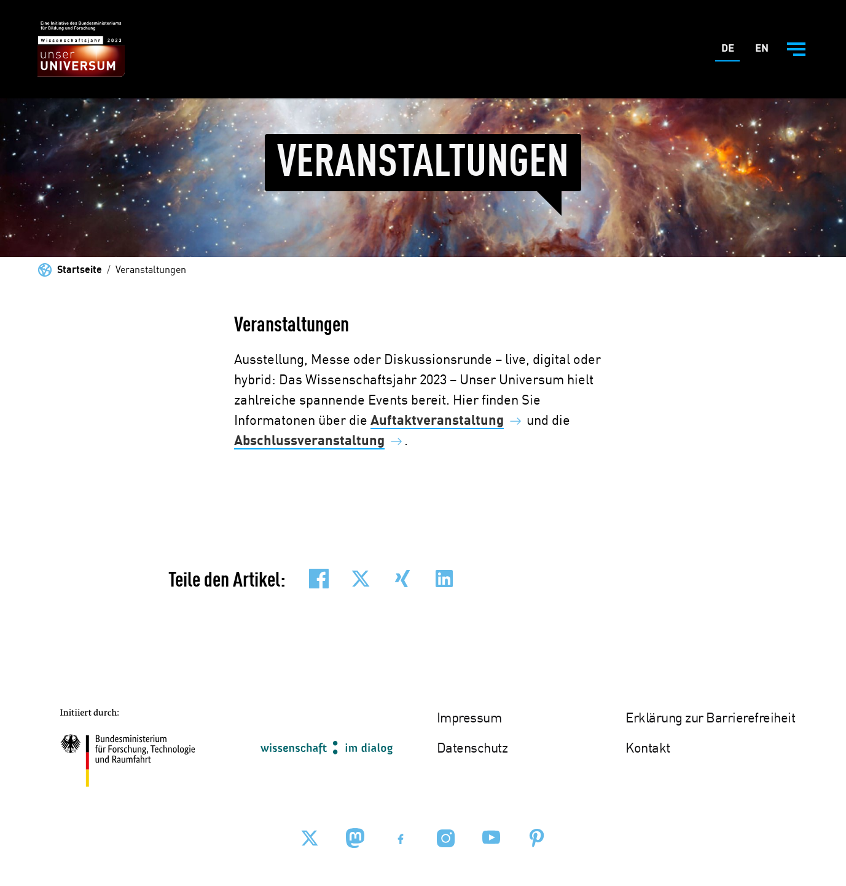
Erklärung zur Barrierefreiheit (710, 719)
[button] (318, 578)
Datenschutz (472, 749)
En (764, 51)
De (730, 51)
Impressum (469, 719)
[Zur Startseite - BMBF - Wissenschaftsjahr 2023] (81, 49)
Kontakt (647, 749)
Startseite (79, 270)
